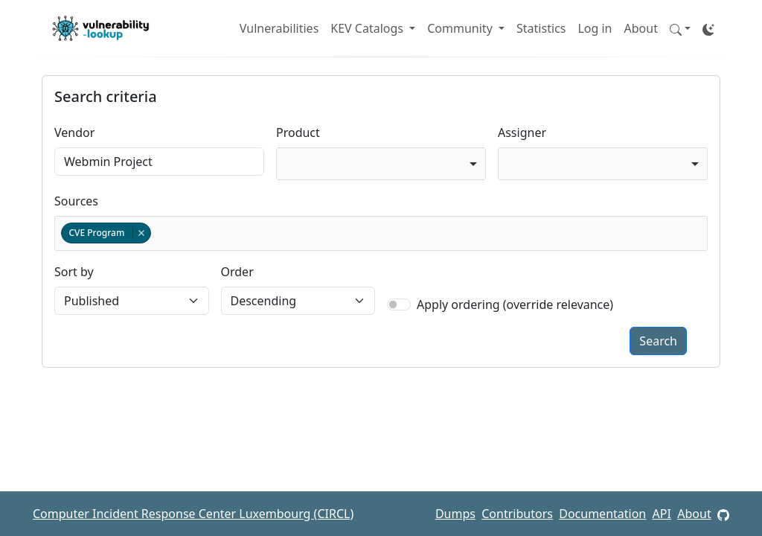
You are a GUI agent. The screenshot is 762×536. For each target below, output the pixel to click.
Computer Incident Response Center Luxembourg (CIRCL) (193, 513)
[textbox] (157, 233)
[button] (680, 28)
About (641, 28)
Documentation (602, 513)
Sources (76, 201)
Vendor (74, 132)
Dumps (455, 513)
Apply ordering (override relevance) (515, 304)
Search (658, 341)
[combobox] (381, 163)
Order (237, 272)
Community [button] (461, 28)
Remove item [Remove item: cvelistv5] (141, 233)
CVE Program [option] (105, 232)
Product (298, 132)
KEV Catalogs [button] (368, 28)
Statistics (541, 28)
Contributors (517, 513)
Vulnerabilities (279, 28)
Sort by (74, 272)
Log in (594, 28)
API (662, 513)
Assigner (522, 132)
